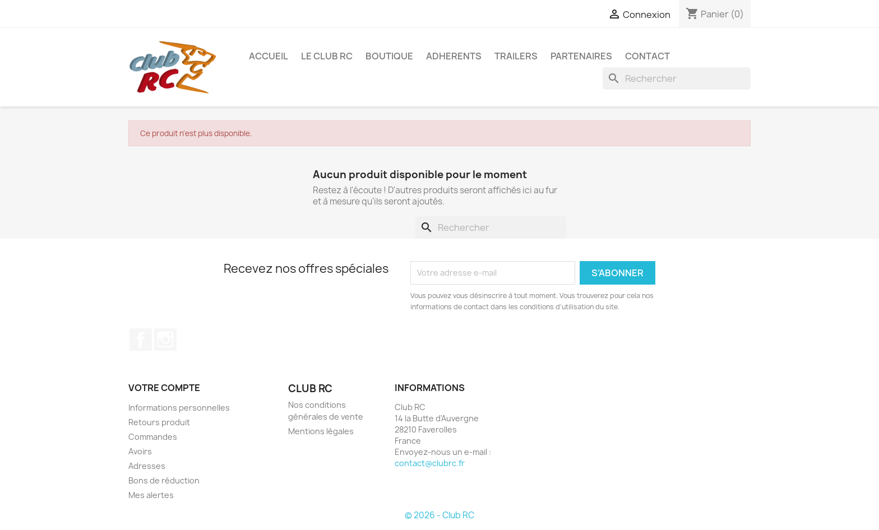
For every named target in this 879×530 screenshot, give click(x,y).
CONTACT (647, 56)
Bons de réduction (164, 480)
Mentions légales (321, 431)
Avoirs (140, 451)
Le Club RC (327, 56)
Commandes (152, 436)
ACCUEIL (268, 56)
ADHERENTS (454, 56)
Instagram (165, 339)
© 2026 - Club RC (439, 515)
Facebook (140, 339)
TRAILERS (516, 56)
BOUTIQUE (389, 56)
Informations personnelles (179, 407)
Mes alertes (151, 495)
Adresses (146, 466)
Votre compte (164, 388)
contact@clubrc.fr (430, 463)
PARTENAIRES (581, 56)
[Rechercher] (677, 78)
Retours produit (159, 422)
